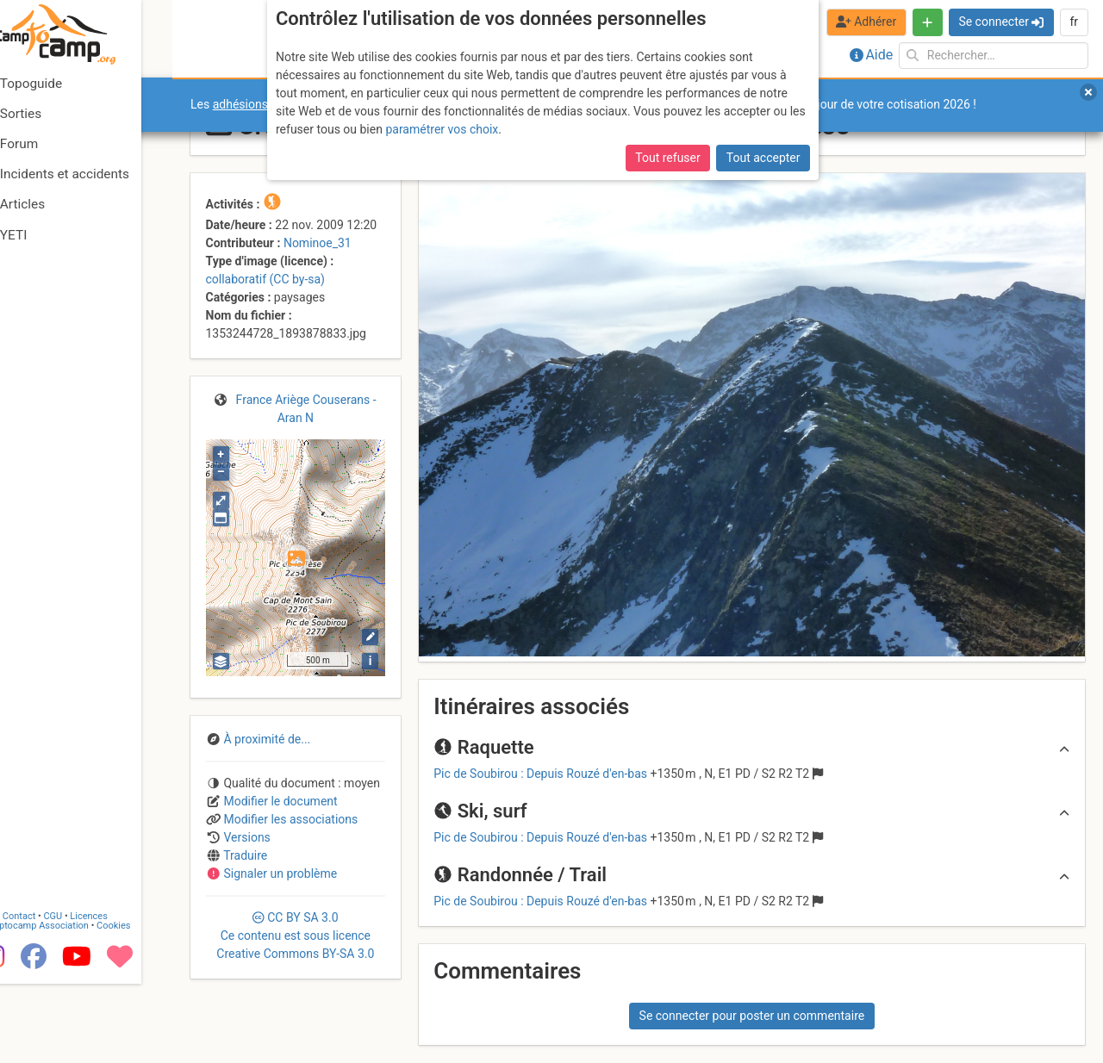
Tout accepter (763, 158)
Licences (120, 996)
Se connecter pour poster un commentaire (752, 1016)
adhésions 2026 (255, 104)
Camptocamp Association (65, 1005)
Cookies (144, 1005)
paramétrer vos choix (441, 129)
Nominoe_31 (318, 243)
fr (1073, 21)
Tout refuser (667, 158)
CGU (84, 996)
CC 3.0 (295, 935)
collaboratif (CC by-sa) (265, 279)
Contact (50, 996)
